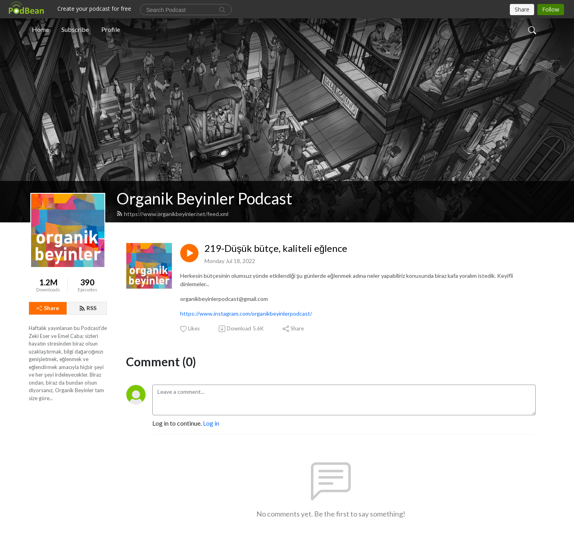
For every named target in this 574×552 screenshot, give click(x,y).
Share (48, 307)
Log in (211, 423)
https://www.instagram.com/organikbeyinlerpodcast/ (246, 313)
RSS (87, 307)
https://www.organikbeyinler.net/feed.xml (172, 213)
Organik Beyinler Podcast (204, 198)
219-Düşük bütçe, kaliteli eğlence (275, 248)
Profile (110, 29)
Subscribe (75, 29)
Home (40, 29)
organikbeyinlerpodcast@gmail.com (224, 298)
